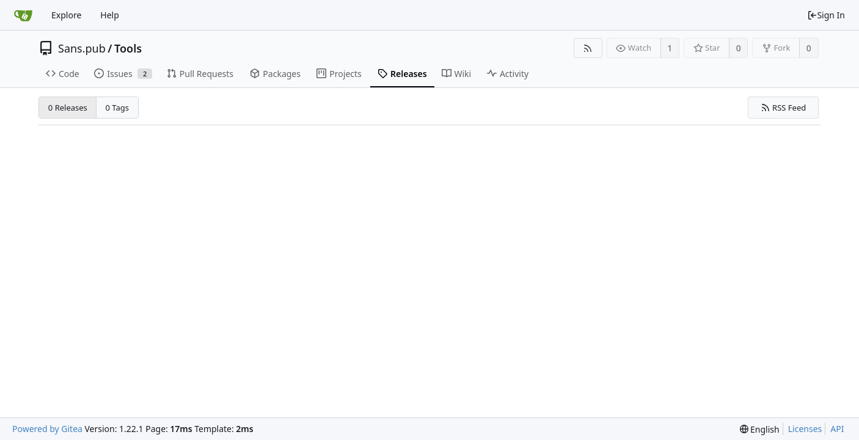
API (837, 429)
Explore (66, 15)
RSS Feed (783, 107)
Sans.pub (82, 48)
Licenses (805, 429)
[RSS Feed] (588, 48)
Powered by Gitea (47, 429)
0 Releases (67, 107)
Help (109, 15)
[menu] (760, 429)
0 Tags (118, 107)
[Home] (23, 15)
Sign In (826, 15)
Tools (128, 48)
